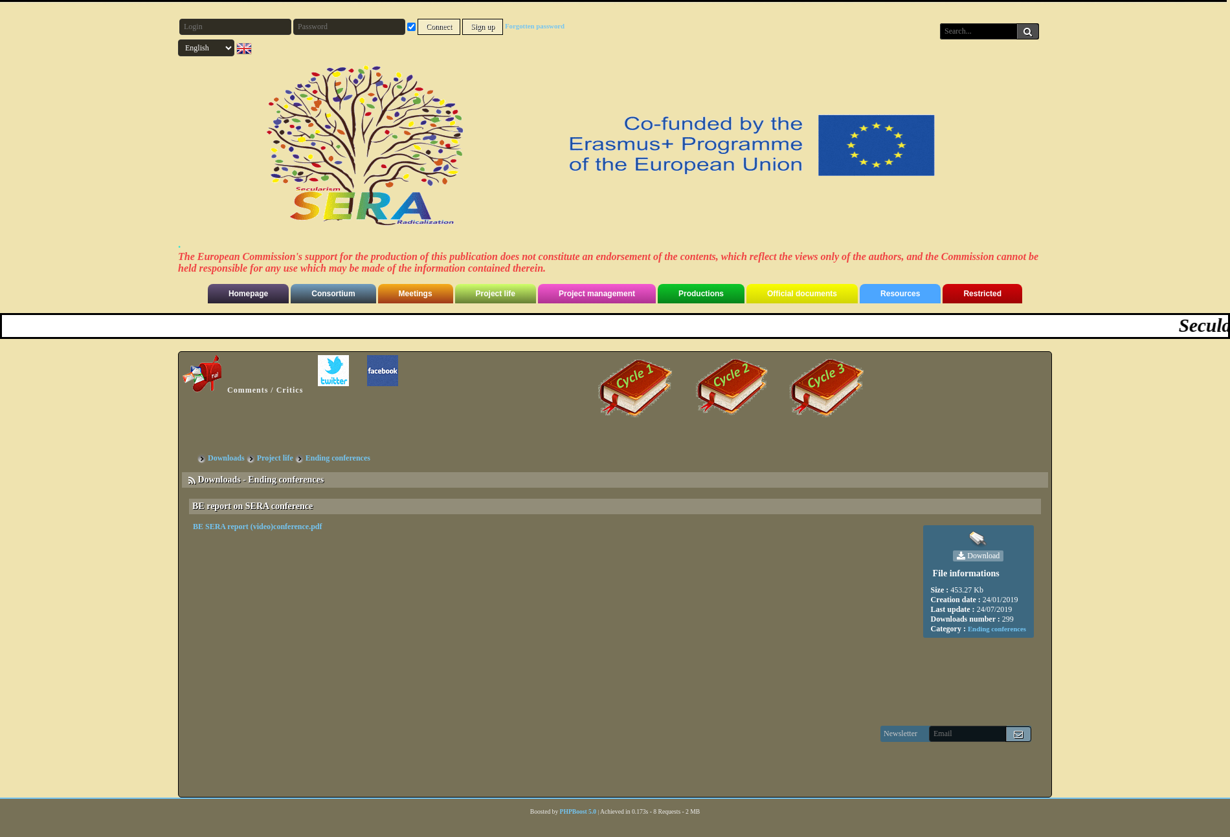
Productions (701, 293)
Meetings (415, 293)
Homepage (248, 293)
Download (978, 556)
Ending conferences (997, 629)
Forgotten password (535, 26)
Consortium (333, 293)
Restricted (982, 293)
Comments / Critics (243, 375)
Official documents (802, 293)
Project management (597, 293)
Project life (495, 293)
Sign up (483, 26)
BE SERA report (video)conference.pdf (257, 526)
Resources (900, 293)
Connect (439, 26)
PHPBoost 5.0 (578, 811)
